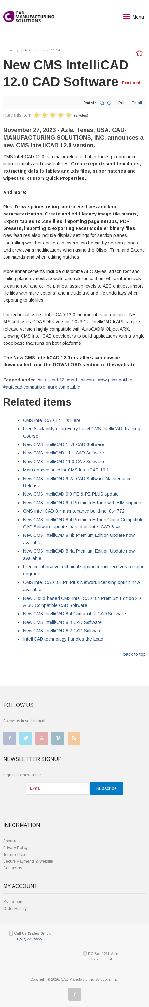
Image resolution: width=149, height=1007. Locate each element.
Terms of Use (14, 854)
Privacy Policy (15, 848)
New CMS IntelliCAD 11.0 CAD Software (63, 461)
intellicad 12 (52, 379)
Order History (15, 908)
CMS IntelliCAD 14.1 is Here (51, 420)
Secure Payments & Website (28, 861)
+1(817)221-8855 (28, 939)
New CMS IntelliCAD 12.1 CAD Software (63, 444)
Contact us (12, 868)
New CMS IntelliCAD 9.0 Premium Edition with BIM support (82, 502)
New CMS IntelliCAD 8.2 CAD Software (62, 630)
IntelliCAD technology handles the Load (63, 639)
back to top (134, 654)
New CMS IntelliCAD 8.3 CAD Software (62, 622)
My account (13, 902)
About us (10, 841)
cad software (83, 379)
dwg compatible (116, 379)
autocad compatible (25, 386)
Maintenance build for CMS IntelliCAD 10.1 (66, 469)
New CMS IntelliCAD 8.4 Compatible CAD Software (74, 613)
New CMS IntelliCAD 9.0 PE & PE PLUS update (71, 494)
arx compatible (65, 386)
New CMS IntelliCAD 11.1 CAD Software (63, 452)
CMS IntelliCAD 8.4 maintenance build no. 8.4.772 (74, 511)
